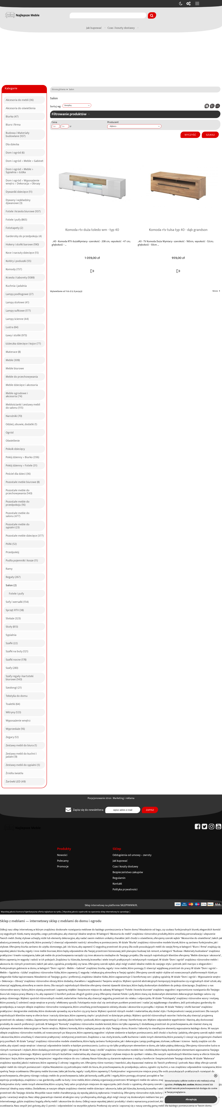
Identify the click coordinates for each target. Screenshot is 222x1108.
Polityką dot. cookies (184, 1085)
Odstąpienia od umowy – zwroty (132, 855)
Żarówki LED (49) (16, 781)
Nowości (62, 855)
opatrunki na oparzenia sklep (92, 912)
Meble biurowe (15, 368)
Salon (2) (11, 585)
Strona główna (59, 89)
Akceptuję (191, 1099)
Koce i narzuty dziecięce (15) (22, 252)
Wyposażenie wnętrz (18, 720)
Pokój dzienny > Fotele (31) (21, 465)
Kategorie (11, 88)
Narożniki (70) (14, 416)
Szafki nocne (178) (16, 659)
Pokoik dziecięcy (15, 448)
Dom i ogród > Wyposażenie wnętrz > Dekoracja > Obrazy (23, 181)
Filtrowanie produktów (69, 114)
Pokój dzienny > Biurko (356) (22, 457)
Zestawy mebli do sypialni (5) (23, 765)
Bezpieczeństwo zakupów (128, 872)
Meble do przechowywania (22, 376)
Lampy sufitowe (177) (18, 310)
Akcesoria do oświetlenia (20, 108)
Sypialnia (11, 635)
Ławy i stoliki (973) (16, 335)
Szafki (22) (12, 643)
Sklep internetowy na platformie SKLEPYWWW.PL (111, 905)
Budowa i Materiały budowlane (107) (17, 134)
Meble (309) (13, 360)
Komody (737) (14, 269)
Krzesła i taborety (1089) (20, 277)
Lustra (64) (12, 327)
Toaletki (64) (13, 704)
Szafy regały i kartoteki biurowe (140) (19, 677)
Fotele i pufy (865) (16, 219)
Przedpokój (12, 552)
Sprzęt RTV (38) (15, 610)
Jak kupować (94, 27)
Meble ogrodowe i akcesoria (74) (17, 394)
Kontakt (117, 883)
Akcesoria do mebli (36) (20, 100)
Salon (71, 89)
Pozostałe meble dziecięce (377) (25, 535)
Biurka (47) (12, 116)
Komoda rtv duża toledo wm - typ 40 (92, 230)
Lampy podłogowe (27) (19, 294)
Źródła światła (14, 773)
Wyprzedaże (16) (15, 728)
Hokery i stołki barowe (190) (22, 244)
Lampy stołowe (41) (17, 302)
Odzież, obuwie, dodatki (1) (21, 424)
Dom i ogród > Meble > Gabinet (24, 160)
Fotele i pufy (16, 593)
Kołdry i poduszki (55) (18, 261)
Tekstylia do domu (17, 695)
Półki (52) (11, 543)
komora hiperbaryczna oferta (30, 912)
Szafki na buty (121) (17, 651)
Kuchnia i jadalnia (16, 285)
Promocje (63, 866)
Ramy (9, 568)
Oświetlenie (13, 440)
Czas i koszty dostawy (121, 27)
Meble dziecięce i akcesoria (22, 385)
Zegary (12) (12, 737)
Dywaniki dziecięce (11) (19, 191)
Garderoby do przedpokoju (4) (24, 236)
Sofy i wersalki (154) (17, 601)
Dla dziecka (12, 144)
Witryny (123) (13, 712)
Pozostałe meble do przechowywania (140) (19, 491)
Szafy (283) (12, 667)
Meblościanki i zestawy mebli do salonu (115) (23, 405)
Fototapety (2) (14, 227)
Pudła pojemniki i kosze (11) (22, 560)
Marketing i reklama (123, 798)
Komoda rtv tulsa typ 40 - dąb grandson (178, 230)
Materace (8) (13, 351)
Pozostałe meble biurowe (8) (23, 482)
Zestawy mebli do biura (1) (21, 745)
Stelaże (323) (13, 618)
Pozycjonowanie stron (99, 798)
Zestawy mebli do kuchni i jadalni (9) (21, 754)
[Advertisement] (111, 56)
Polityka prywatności (125, 889)
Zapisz (150, 810)
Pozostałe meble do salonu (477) (17, 514)
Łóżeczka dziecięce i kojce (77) (23, 343)
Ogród (10, 432)
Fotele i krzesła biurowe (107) (23, 211)
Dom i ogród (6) (15, 152)
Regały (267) (13, 577)
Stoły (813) (12, 626)
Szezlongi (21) (14, 687)
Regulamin (119, 878)
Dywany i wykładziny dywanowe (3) (18, 201)
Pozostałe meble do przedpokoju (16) (17, 502)
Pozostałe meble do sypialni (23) (17, 525)
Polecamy (63, 860)
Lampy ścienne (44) (17, 318)
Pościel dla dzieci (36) (18, 473)
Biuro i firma (13, 124)
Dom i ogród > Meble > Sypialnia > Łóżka (19, 170)
